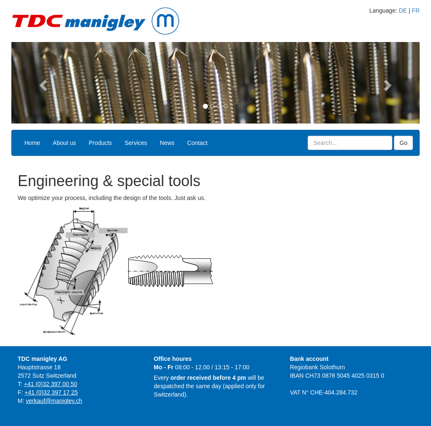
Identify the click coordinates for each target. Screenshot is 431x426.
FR (416, 10)
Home (32, 142)
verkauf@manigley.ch (54, 400)
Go (403, 142)
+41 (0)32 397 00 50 (50, 384)
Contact (197, 142)
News (167, 142)
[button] (42, 83)
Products (100, 142)
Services (136, 142)
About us (64, 142)
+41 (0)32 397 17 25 (51, 392)
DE (403, 10)
